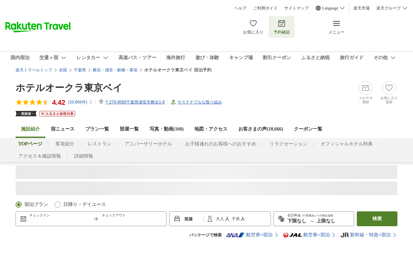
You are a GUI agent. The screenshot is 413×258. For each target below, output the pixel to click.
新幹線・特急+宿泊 (366, 235)
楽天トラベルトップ (34, 70)
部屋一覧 (129, 129)
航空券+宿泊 (249, 235)
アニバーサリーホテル (148, 143)
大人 (220, 218)
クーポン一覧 (308, 129)
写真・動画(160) (166, 129)
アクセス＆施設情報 (39, 156)
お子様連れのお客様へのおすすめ (220, 143)
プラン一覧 (97, 129)
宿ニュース (62, 129)
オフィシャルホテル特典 (347, 143)
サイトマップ (296, 8)
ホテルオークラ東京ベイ (69, 88)
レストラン (99, 143)
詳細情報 (83, 156)
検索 (377, 218)
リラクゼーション (288, 143)
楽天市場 (361, 8)
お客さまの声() (260, 129)
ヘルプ (240, 8)
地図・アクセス (210, 129)
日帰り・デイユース (84, 204)
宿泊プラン (36, 204)
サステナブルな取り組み (199, 102)
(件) (80, 102)
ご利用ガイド (265, 8)
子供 (236, 218)
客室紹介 (65, 143)
